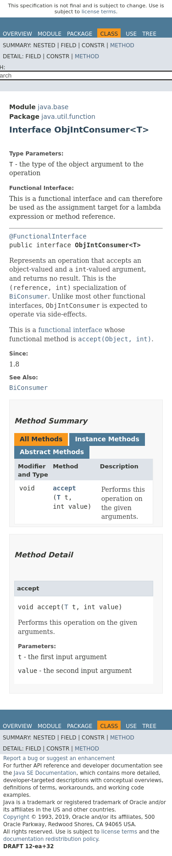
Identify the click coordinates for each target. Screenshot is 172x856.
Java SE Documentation (45, 773)
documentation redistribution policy (50, 839)
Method (122, 45)
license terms (99, 12)
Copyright (16, 817)
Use (131, 34)
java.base (53, 107)
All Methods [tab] (41, 439)
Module (49, 34)
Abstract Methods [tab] (52, 452)
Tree (149, 34)
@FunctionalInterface (48, 236)
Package (79, 34)
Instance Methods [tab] (107, 439)
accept (64, 488)
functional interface (70, 330)
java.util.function (68, 116)
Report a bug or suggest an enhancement (59, 758)
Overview (17, 34)
